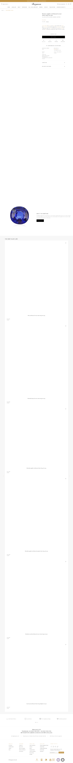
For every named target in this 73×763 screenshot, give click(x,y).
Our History (10, 745)
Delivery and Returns (22, 749)
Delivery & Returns (53, 66)
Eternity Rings (42, 749)
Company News (11, 746)
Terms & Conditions (33, 751)
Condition (53, 62)
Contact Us (21, 745)
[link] (36, 278)
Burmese (43, 25)
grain (45, 29)
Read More (40, 220)
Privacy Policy (32, 752)
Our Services (21, 751)
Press (9, 749)
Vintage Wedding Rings (43, 748)
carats (50, 28)
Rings (9, 7)
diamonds (62, 28)
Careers (10, 748)
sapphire (46, 25)
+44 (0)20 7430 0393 (34, 731)
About (19, 7)
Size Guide (56, 49)
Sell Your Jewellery (33, 7)
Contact (46, 7)
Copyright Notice (32, 749)
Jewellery (14, 7)
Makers (41, 7)
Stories (31, 748)
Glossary (31, 746)
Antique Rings (42, 746)
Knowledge (24, 7)
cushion (63, 25)
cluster (54, 25)
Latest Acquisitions (32, 745)
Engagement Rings (9, 10)
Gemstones (41, 751)
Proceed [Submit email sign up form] (61, 752)
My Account (21, 746)
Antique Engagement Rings (44, 745)
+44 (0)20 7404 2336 (45, 731)
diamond (49, 25)
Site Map (31, 754)
